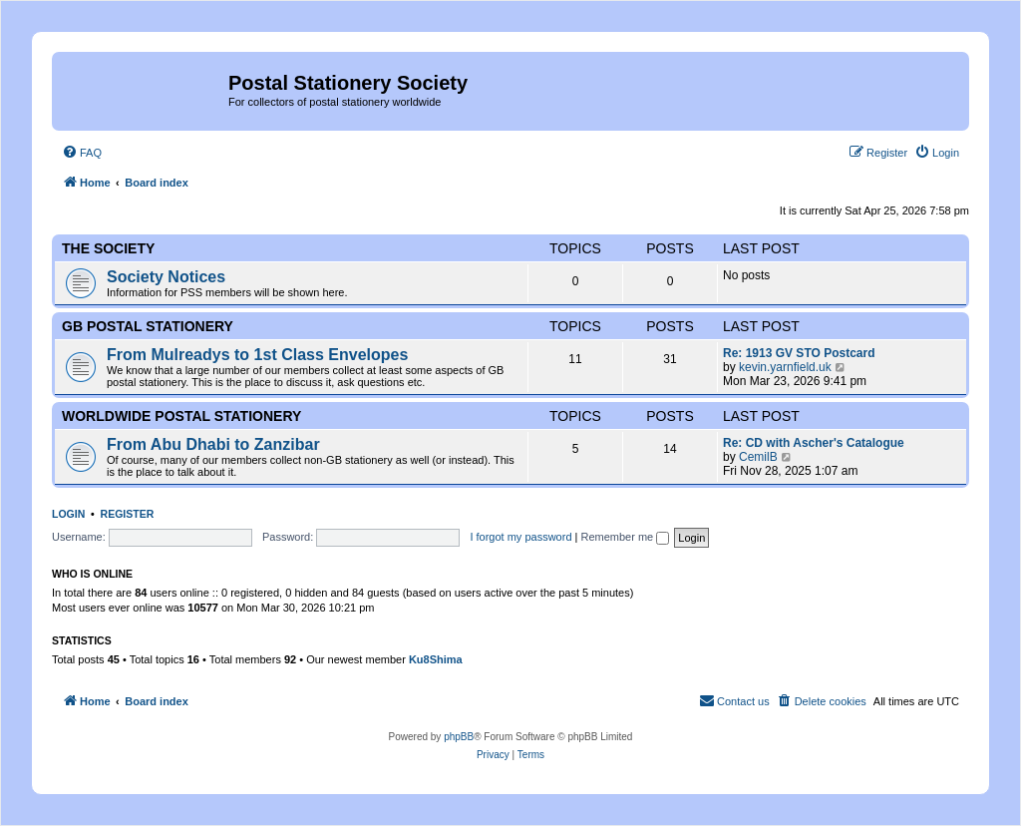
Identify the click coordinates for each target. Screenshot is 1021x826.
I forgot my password (520, 537)
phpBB (459, 736)
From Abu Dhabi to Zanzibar (213, 444)
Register (128, 514)
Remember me (624, 537)
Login (68, 514)
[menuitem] (82, 153)
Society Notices (166, 276)
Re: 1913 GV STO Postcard (799, 353)
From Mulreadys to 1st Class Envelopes (257, 354)
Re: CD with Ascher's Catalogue (813, 443)
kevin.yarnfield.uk (785, 367)
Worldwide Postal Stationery (181, 416)
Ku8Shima (436, 659)
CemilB (758, 457)
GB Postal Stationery (147, 326)
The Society (108, 248)
